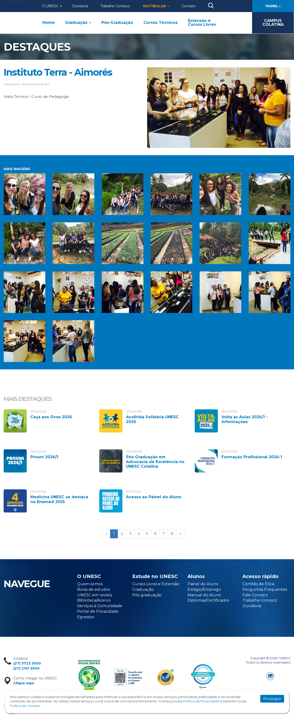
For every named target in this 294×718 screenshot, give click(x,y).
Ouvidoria (80, 6)
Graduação (78, 23)
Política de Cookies (25, 706)
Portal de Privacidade (98, 611)
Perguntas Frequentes (264, 589)
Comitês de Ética (258, 584)
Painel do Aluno (202, 584)
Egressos (85, 617)
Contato (188, 6)
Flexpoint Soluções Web (287, 675)
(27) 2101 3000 (26, 668)
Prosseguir (272, 699)
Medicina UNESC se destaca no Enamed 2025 (59, 499)
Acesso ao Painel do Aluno (153, 497)
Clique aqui (23, 683)
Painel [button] (273, 6)
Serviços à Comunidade (99, 606)
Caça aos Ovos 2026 (51, 417)
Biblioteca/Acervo (94, 600)
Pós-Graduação (117, 23)
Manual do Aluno (204, 595)
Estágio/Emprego (204, 589)
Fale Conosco (255, 595)
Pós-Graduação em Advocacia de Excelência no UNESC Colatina (155, 461)
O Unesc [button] (52, 6)
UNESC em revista (94, 595)
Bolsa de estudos (93, 589)
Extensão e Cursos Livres (202, 23)
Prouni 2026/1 (44, 457)
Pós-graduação (147, 595)
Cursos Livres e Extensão (155, 584)
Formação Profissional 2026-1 (251, 457)
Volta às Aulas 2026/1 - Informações (244, 419)
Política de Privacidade (201, 701)
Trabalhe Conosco (115, 6)
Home (48, 23)
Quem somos (90, 584)
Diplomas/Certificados (208, 600)
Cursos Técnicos (160, 23)
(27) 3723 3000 (27, 663)
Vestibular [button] (156, 6)
